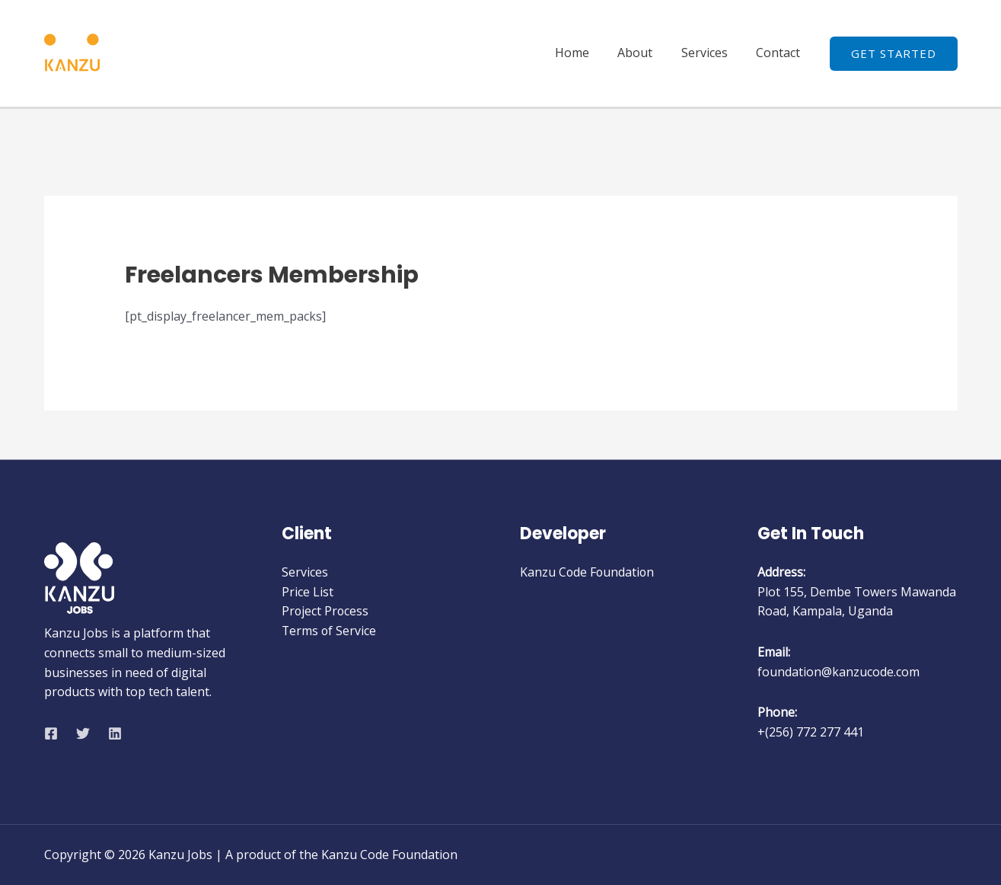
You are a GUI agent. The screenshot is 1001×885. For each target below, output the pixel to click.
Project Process (326, 610)
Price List (307, 591)
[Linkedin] (115, 733)
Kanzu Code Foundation (588, 572)
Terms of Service (330, 630)
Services (710, 52)
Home (586, 52)
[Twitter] (83, 733)
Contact (780, 52)
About (645, 52)
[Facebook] (51, 733)
